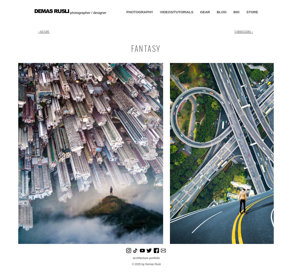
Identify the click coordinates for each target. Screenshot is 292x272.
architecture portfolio (146, 258)
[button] (139, 12)
